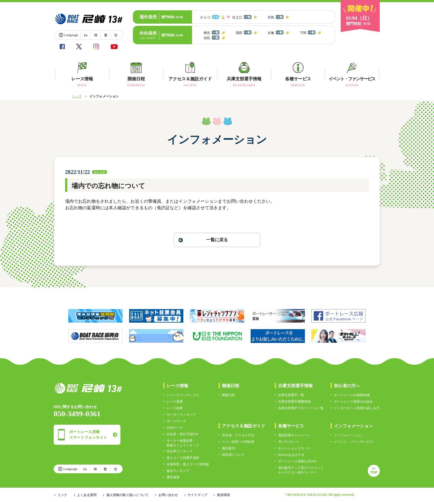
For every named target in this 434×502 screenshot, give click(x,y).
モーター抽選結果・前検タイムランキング (183, 443)
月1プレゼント (288, 442)
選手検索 (173, 477)
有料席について (233, 455)
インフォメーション (348, 435)
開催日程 (228, 395)
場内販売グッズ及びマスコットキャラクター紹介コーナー (301, 470)
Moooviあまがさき (291, 455)
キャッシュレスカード (294, 448)
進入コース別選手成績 (183, 458)
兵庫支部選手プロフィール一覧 (301, 408)
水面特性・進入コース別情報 (188, 464)
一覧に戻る (217, 239)
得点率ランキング (180, 451)
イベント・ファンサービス (353, 442)
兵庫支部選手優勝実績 (294, 401)
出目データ (175, 428)
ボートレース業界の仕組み (353, 401)
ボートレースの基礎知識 (352, 395)
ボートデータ (176, 421)
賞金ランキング (178, 471)
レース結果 (175, 408)
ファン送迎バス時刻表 (238, 442)
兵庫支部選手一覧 (291, 395)
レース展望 (175, 401)
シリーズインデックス (183, 395)
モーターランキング (181, 415)
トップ (77, 96)
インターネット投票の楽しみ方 (356, 408)
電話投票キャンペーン (294, 435)
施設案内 (228, 448)
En (85, 35)
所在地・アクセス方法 (238, 435)
